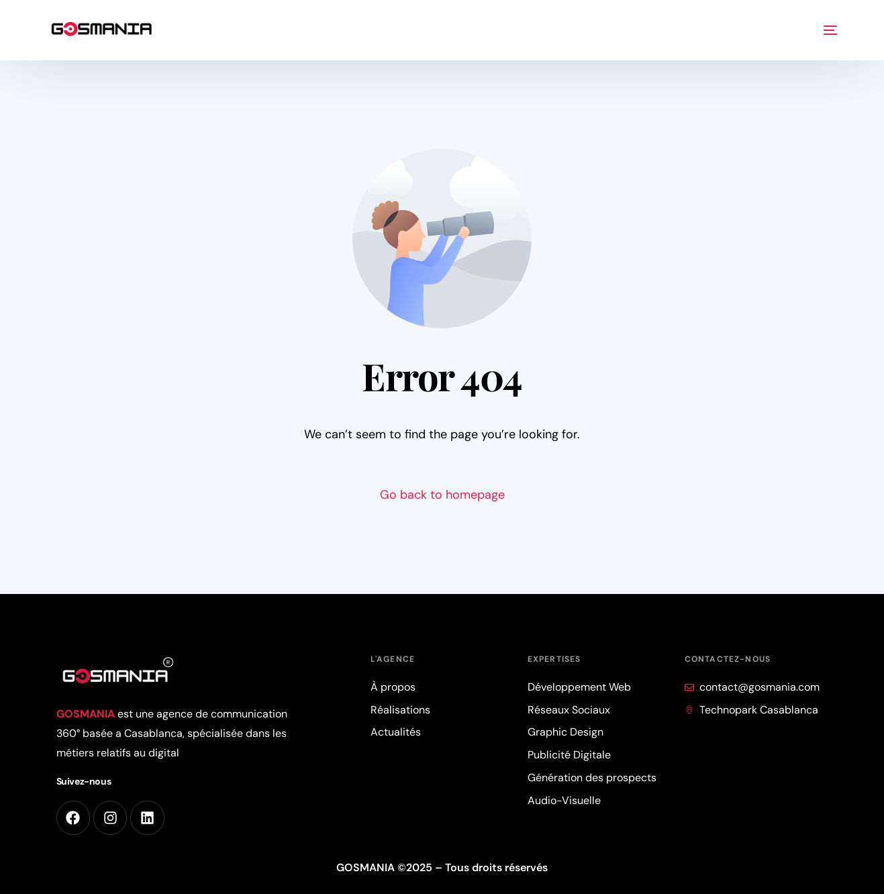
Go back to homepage (442, 495)
